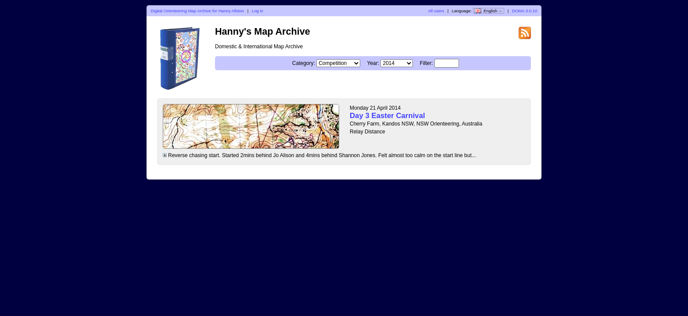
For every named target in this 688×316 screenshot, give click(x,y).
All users (436, 10)
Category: (303, 63)
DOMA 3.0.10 (525, 10)
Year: (373, 63)
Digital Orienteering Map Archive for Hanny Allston (197, 10)
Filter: (426, 63)
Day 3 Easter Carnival (387, 115)
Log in (257, 10)
